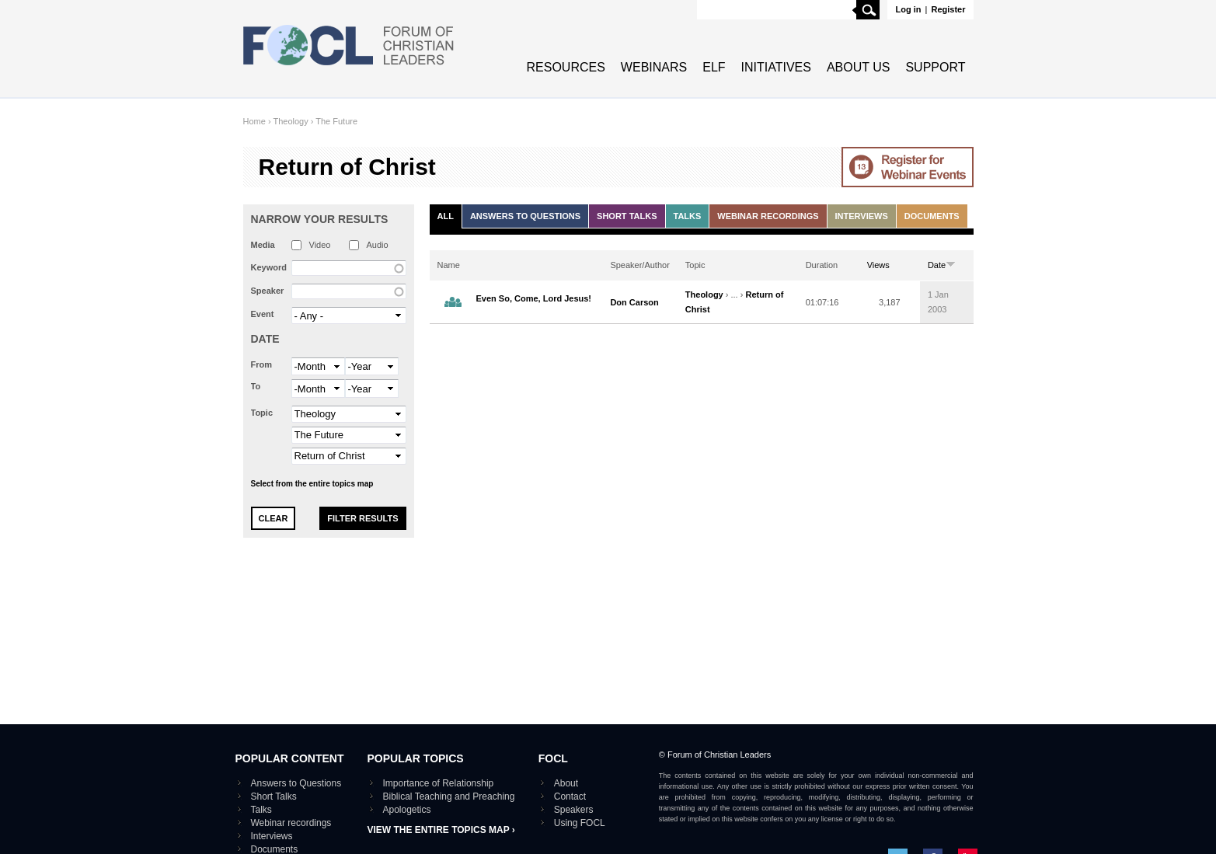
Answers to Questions (525, 216)
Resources (566, 67)
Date (265, 339)
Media (263, 244)
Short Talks (627, 216)
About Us (858, 67)
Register (948, 9)
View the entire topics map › (441, 829)
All (445, 216)
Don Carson (634, 302)
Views (878, 265)
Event (262, 314)
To (256, 386)
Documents (932, 216)
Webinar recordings (767, 216)
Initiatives (776, 67)
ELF (713, 67)
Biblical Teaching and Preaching (449, 796)
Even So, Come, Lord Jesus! (534, 298)
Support (935, 67)
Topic (262, 412)
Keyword (269, 267)
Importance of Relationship (438, 783)
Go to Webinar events (907, 167)
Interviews (861, 216)
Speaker (267, 290)
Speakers (574, 809)
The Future (336, 121)
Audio (377, 244)
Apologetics (407, 809)
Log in (908, 9)
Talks (688, 216)
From (262, 364)
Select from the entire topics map (312, 483)
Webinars (654, 67)
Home (254, 121)
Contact (570, 796)
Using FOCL (579, 822)
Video (320, 244)
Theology (290, 121)
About (566, 783)
